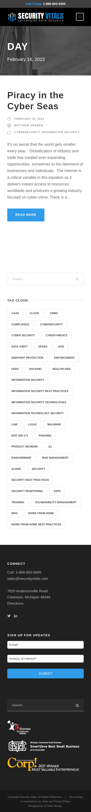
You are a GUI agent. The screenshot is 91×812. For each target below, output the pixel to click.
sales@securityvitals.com (27, 578)
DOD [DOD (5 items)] (61, 346)
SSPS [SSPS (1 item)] (57, 491)
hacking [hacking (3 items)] (35, 368)
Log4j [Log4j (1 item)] (32, 424)
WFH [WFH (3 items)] (14, 513)
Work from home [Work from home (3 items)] (41, 513)
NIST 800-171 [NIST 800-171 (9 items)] (19, 435)
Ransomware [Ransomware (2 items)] (21, 457)
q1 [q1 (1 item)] (50, 446)
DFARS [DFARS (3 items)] (42, 346)
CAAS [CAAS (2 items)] (15, 313)
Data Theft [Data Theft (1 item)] (19, 346)
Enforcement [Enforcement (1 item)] (64, 357)
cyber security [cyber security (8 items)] (23, 335)
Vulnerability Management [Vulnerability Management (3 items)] (55, 502)
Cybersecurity (27, 132)
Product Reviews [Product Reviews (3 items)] (24, 446)
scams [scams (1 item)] (16, 468)
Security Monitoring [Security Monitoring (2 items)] (27, 491)
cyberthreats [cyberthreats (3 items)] (56, 335)
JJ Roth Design (53, 805)
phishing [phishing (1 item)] (45, 435)
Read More (25, 215)
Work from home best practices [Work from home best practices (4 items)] (36, 524)
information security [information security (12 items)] (27, 379)
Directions (15, 603)
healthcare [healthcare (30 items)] (61, 368)
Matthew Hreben (28, 125)
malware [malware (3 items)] (54, 424)
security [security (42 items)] (38, 468)
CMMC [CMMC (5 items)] (54, 313)
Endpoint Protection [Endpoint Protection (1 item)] (27, 357)
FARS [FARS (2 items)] (14, 368)
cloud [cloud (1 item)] (34, 313)
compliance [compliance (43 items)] (20, 324)
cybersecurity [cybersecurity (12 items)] (51, 324)
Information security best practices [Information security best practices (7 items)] (39, 391)
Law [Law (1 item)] (14, 424)
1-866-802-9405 (54, 4)
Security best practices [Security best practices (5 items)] (30, 479)
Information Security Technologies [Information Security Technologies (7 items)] (38, 402)
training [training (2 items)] (17, 502)
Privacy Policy (61, 801)
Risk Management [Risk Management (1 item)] (55, 457)
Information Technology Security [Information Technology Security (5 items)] (37, 413)
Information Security (61, 132)
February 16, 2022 (29, 118)
